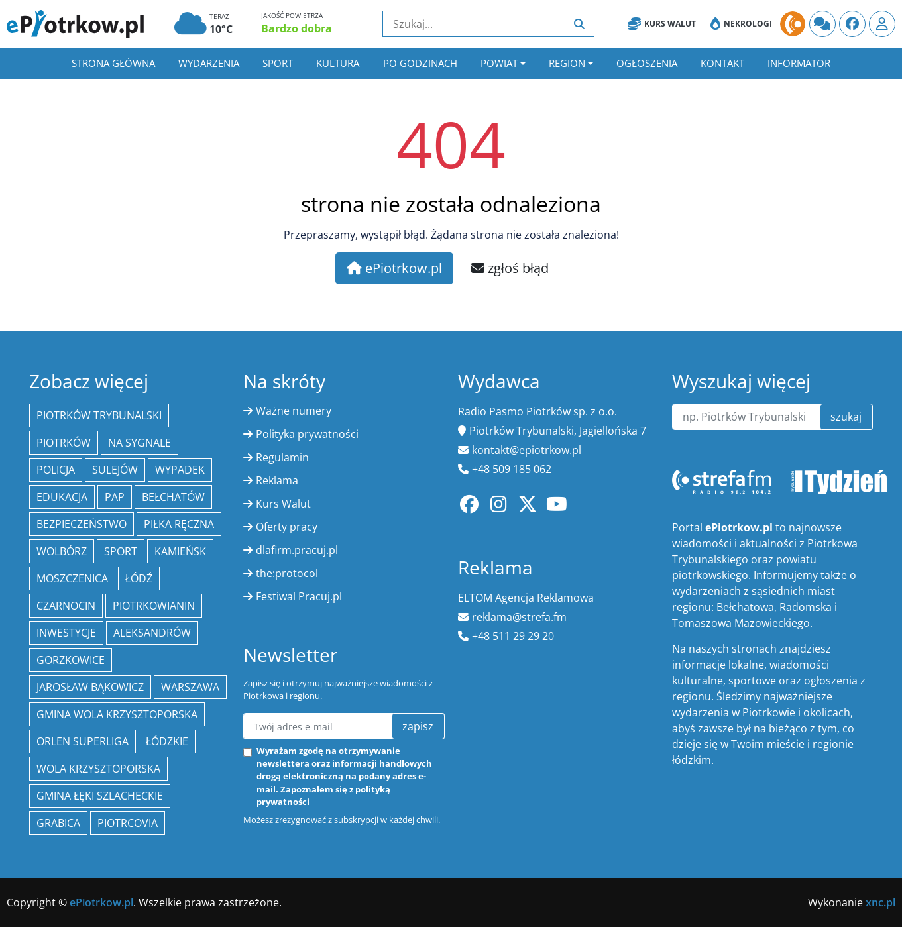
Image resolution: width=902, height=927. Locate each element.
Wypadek (180, 470)
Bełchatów (173, 497)
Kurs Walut (662, 23)
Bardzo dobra (296, 28)
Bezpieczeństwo (81, 524)
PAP (115, 497)
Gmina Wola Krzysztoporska (116, 714)
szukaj (846, 416)
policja (55, 470)
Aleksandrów (152, 633)
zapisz (417, 726)
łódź (138, 578)
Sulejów (115, 470)
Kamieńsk (180, 551)
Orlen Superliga (82, 741)
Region (567, 63)
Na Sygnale (139, 442)
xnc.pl (880, 902)
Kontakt (722, 63)
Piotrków (63, 442)
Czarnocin (65, 605)
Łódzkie (167, 741)
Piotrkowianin (154, 605)
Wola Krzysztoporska (98, 768)
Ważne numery (293, 411)
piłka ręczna (179, 524)
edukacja (61, 497)
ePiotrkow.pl (394, 268)
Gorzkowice (70, 660)
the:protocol (287, 573)
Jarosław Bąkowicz (90, 687)
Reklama (277, 480)
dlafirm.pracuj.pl (297, 550)
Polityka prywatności (307, 434)
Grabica (58, 823)
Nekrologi (741, 23)
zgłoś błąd (510, 268)
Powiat (499, 63)
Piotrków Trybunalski (99, 415)
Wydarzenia (208, 63)
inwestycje (66, 633)
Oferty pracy (286, 526)
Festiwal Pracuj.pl (299, 596)
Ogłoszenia (646, 63)
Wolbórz (61, 551)
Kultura (337, 63)
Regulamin (282, 457)
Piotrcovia (127, 823)
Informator (798, 63)
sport (120, 551)
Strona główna (113, 63)
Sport (277, 63)
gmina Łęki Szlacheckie (99, 796)
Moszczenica (72, 578)
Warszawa (190, 687)
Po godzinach (420, 63)
